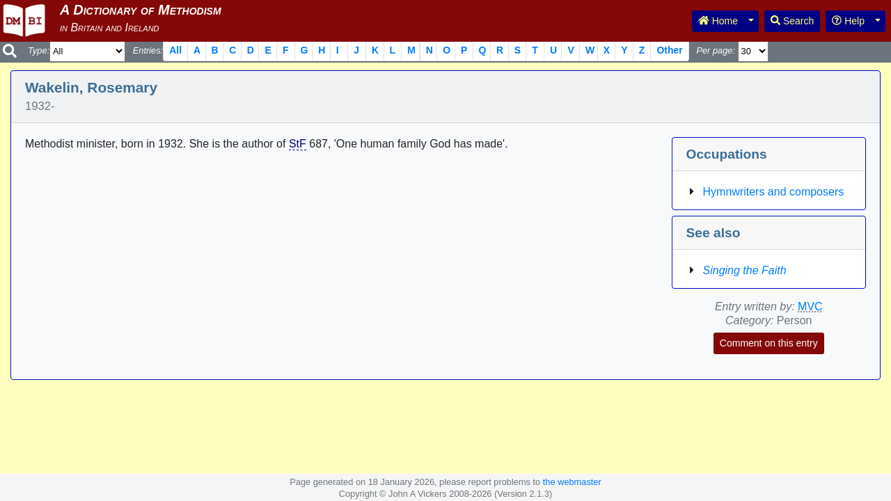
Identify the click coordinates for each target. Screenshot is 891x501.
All (175, 50)
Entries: (148, 50)
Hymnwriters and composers (773, 192)
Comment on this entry (769, 343)
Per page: (715, 50)
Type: (38, 50)
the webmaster (572, 482)
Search (792, 20)
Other (669, 50)
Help (848, 20)
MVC (810, 306)
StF (297, 144)
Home (718, 20)
